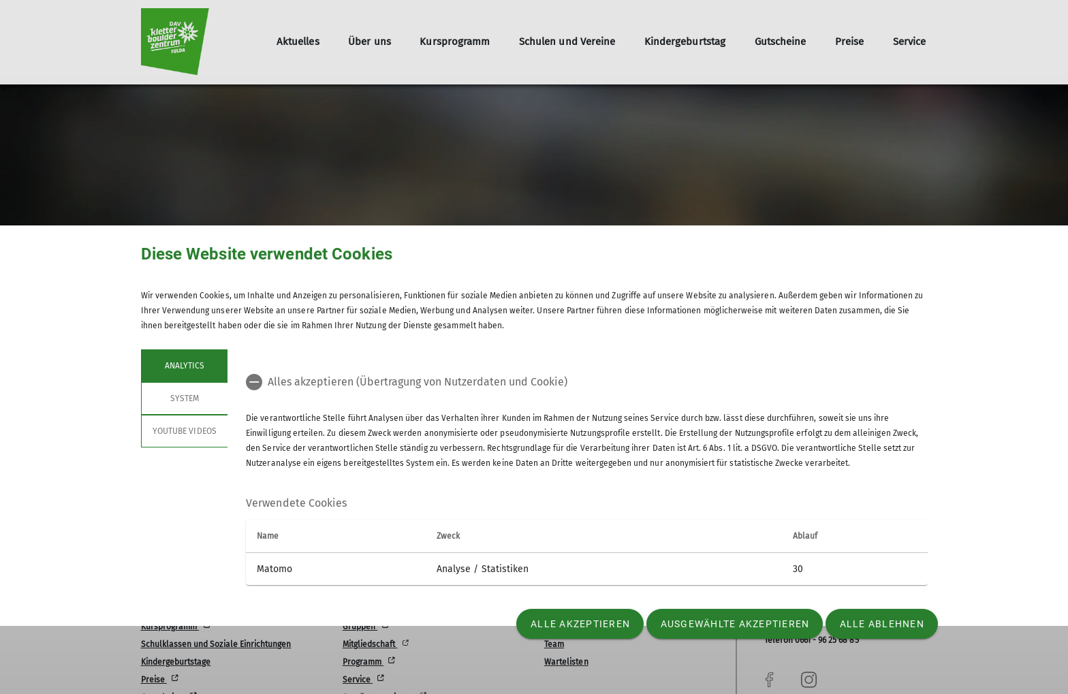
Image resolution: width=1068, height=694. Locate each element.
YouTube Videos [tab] (185, 431)
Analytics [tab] (184, 365)
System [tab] (184, 398)
